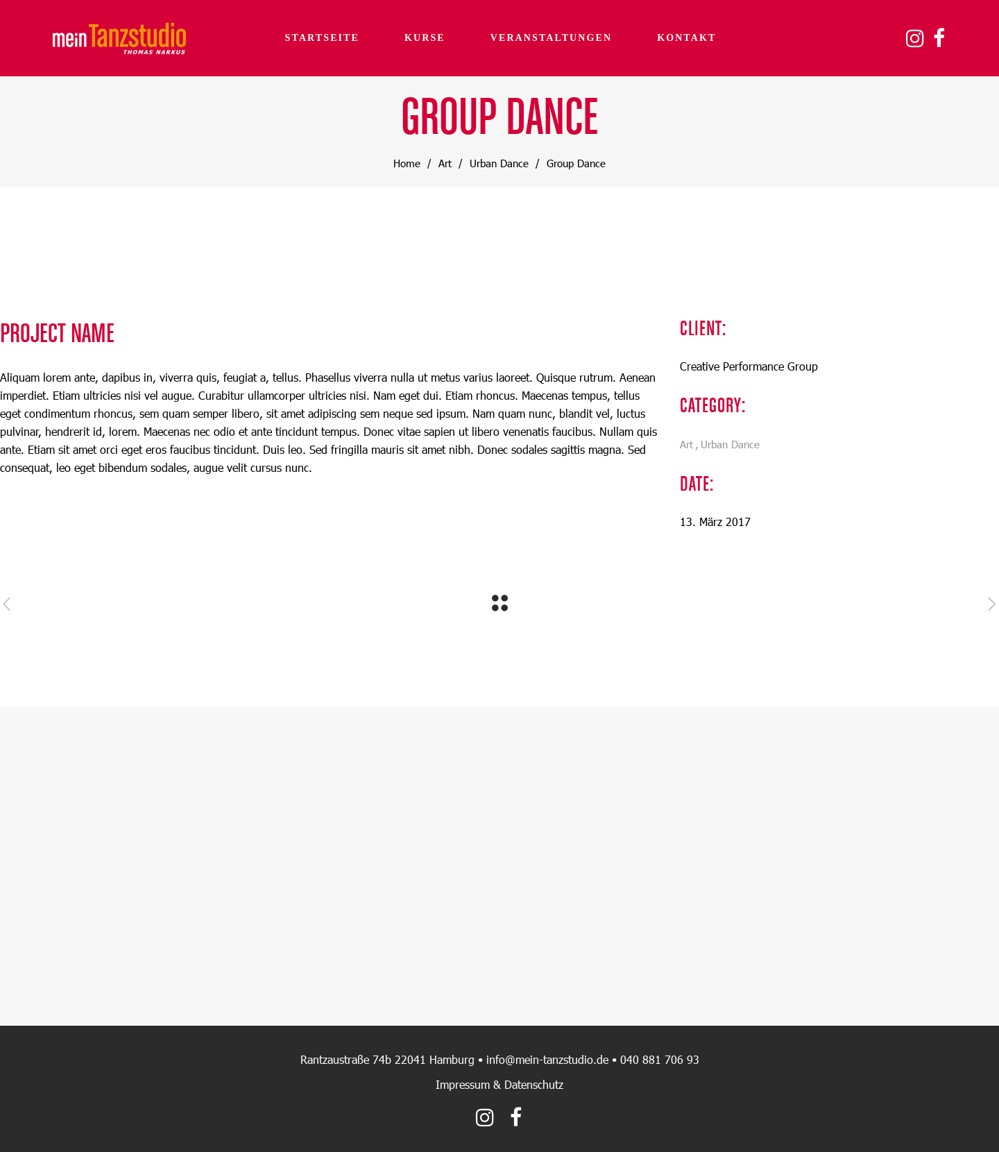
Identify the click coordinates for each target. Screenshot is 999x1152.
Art (445, 163)
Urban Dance (499, 163)
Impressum (463, 1084)
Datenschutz (533, 1084)
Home (406, 163)
